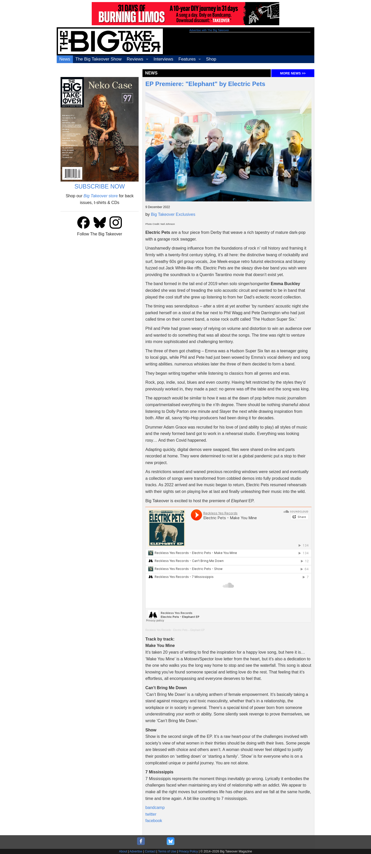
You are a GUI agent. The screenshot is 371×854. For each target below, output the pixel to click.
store (100, 196)
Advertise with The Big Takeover (209, 30)
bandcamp (155, 807)
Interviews (163, 59)
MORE (293, 73)
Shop (211, 59)
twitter (150, 814)
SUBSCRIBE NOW (99, 186)
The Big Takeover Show (98, 59)
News (64, 59)
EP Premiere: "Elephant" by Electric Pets (205, 83)
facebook (153, 820)
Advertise (135, 851)
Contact (150, 851)
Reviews (135, 59)
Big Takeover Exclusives (173, 214)
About (123, 851)
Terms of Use (167, 851)
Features (187, 59)
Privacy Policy (188, 851)
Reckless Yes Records (158, 630)
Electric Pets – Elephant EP (189, 630)
